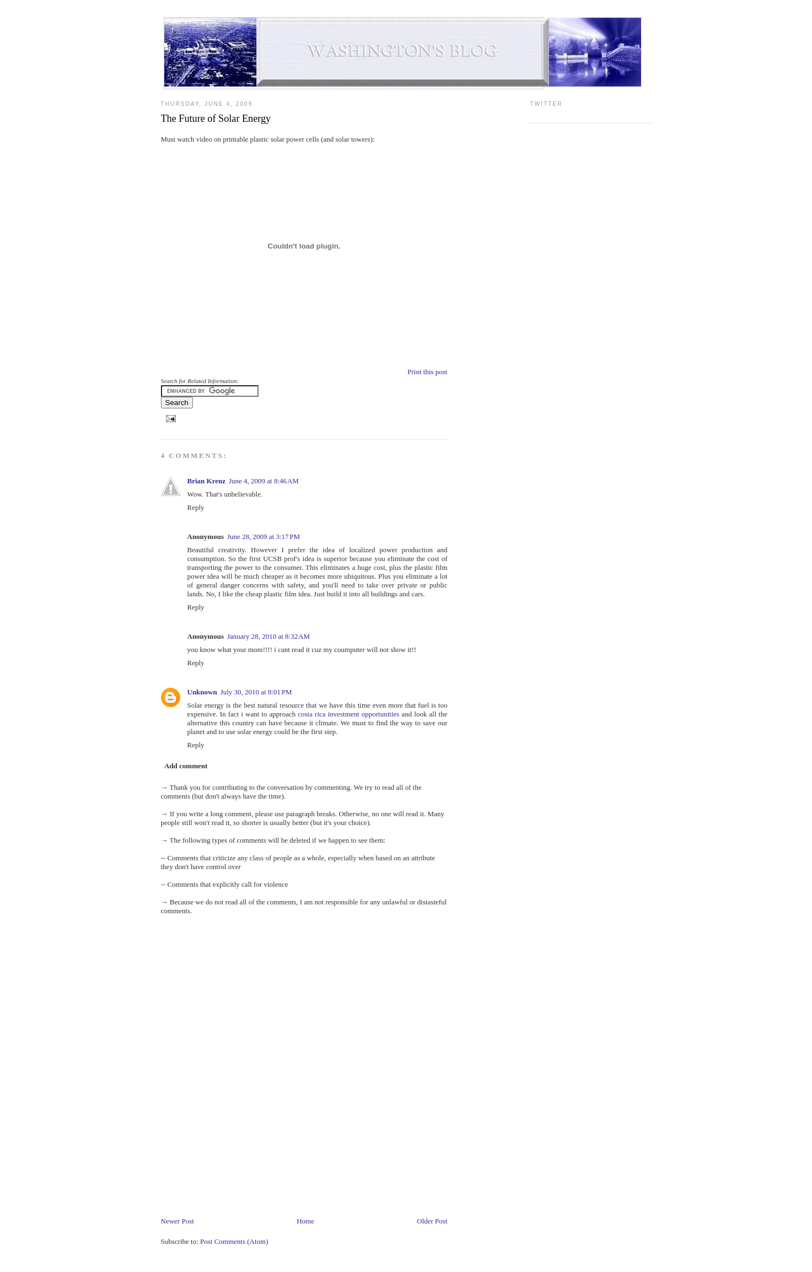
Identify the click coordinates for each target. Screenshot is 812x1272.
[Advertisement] (361, 1183)
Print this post (427, 372)
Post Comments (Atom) (234, 1241)
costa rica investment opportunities (348, 714)
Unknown (202, 692)
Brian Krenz (206, 481)
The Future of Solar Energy (216, 118)
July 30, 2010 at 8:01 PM (256, 692)
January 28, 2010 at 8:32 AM (268, 636)
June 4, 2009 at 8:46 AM (264, 481)
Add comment (185, 766)
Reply (196, 507)
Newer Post (177, 1221)
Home (305, 1221)
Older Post (432, 1221)
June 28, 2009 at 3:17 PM (263, 536)
